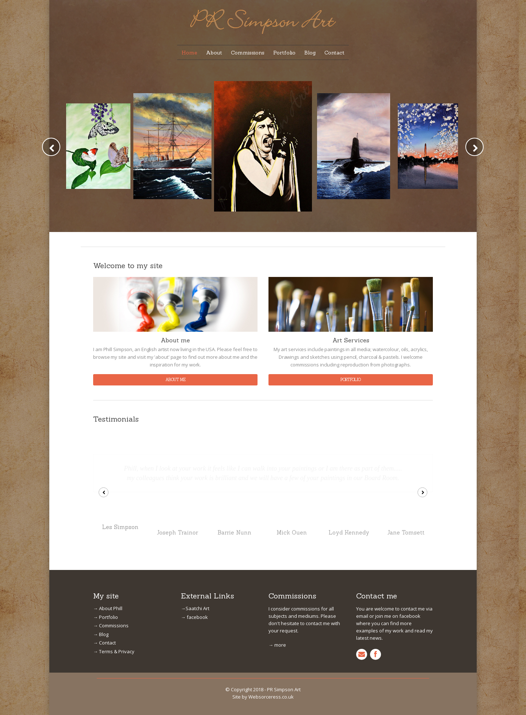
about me (175, 379)
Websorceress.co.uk (270, 622)
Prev (51, 147)
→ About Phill (107, 535)
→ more (276, 564)
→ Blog (100, 561)
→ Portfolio (104, 544)
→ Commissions (109, 552)
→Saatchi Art (194, 535)
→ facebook (192, 544)
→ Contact (103, 569)
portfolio (351, 379)
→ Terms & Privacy (112, 578)
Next (474, 147)
